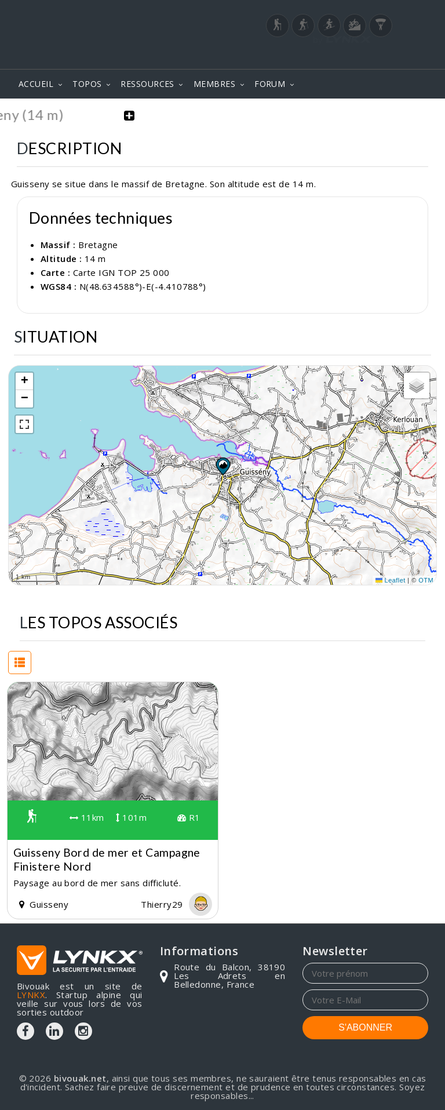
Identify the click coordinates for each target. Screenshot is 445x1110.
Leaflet (390, 579)
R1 (188, 817)
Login (371, 55)
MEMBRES (214, 83)
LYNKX (31, 994)
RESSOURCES (147, 83)
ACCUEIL (36, 83)
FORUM (269, 83)
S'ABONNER (365, 1027)
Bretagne (98, 244)
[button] (222, 466)
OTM (425, 579)
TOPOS (86, 83)
